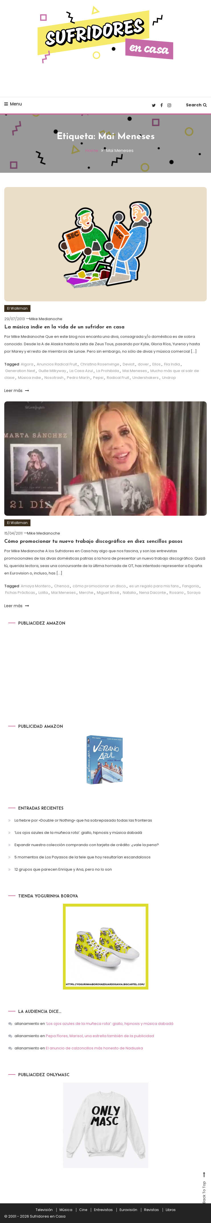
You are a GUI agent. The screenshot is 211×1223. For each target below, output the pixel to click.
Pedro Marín (78, 377)
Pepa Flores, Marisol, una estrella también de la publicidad (100, 1036)
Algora (27, 364)
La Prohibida (107, 370)
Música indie (29, 377)
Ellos (156, 364)
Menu (13, 104)
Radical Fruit (118, 377)
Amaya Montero (36, 585)
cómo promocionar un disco (99, 585)
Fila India (172, 364)
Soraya (193, 592)
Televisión (44, 1210)
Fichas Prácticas (20, 592)
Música (66, 1210)
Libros (171, 1210)
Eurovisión (128, 1210)
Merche (86, 592)
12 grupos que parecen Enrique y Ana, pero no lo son (63, 869)
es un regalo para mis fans (154, 585)
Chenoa (61, 585)
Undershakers (145, 377)
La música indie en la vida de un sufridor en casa (64, 327)
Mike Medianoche (45, 318)
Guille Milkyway (52, 370)
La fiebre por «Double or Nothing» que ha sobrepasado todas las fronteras (83, 820)
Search (196, 105)
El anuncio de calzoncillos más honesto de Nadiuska (94, 1048)
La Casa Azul (81, 370)
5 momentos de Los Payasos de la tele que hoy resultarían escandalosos (83, 857)
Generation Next (20, 370)
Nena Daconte (152, 592)
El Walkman (17, 308)
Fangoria (190, 585)
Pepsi (98, 377)
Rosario (176, 592)
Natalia (129, 592)
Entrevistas (103, 1210)
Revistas (151, 1210)
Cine (83, 1210)
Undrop (169, 377)
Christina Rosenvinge (99, 364)
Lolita (43, 592)
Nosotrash (53, 377)
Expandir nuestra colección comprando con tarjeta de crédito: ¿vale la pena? (87, 844)
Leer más (16, 390)
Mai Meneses (134, 370)
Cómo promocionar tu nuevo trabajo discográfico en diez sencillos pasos (93, 541)
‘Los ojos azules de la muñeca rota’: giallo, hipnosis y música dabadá (78, 832)
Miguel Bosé (108, 592)
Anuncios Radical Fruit (57, 364)
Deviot (128, 364)
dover (143, 364)
